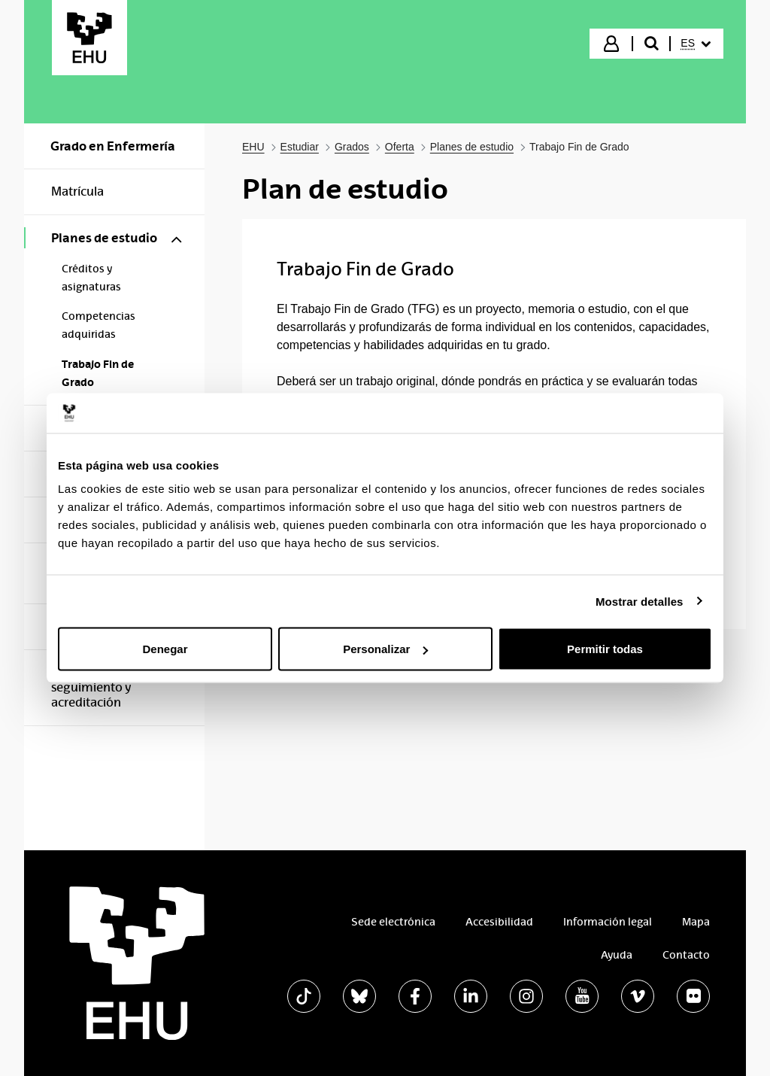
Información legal (607, 922)
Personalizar (385, 649)
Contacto (686, 955)
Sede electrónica (393, 922)
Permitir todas (605, 649)
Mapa (696, 922)
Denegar (164, 649)
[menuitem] (696, 44)
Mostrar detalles (640, 600)
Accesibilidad (499, 922)
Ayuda (616, 955)
